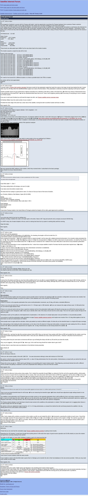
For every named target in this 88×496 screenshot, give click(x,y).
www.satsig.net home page (11, 5)
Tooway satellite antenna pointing (43, 317)
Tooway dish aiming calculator (32, 471)
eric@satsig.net (10, 484)
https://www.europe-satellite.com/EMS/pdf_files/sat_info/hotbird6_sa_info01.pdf (21, 140)
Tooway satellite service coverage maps (48, 97)
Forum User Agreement (6, 489)
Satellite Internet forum (6, 13)
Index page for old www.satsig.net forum (14, 7)
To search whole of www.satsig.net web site (15, 10)
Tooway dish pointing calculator (18, 87)
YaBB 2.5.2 (7, 480)
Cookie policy (3, 494)
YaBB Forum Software (4, 481)
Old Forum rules (4, 491)
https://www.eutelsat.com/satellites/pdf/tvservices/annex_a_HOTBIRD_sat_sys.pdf (59, 118)
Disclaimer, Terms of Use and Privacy (10, 486)
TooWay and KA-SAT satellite (21, 13)
